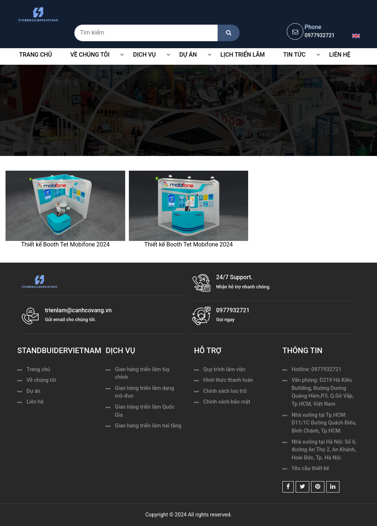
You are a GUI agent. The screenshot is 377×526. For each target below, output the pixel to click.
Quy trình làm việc (224, 369)
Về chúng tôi (41, 380)
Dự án (33, 391)
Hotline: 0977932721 (316, 369)
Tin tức (294, 54)
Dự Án (188, 54)
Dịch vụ (144, 54)
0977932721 (319, 35)
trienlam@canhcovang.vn (78, 310)
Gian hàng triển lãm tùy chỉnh (142, 373)
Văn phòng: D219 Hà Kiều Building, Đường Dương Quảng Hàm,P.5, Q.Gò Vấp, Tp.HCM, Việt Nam (322, 392)
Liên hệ (339, 54)
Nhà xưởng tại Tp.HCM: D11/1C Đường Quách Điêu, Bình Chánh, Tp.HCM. (324, 423)
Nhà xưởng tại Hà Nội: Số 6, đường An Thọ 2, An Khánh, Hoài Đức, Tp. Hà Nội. (324, 450)
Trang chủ (35, 54)
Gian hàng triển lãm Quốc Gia (145, 411)
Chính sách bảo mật (226, 402)
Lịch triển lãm (243, 54)
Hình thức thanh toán (228, 380)
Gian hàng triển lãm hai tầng (148, 426)
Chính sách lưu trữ (225, 391)
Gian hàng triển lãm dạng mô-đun (144, 392)
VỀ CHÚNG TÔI (90, 54)
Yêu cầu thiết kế (310, 468)
